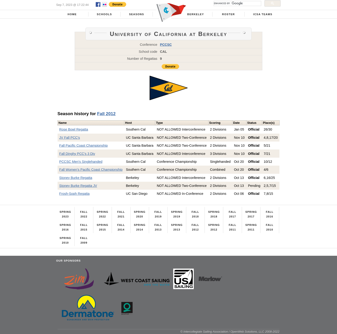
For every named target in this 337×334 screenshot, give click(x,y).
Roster (228, 14)
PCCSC (166, 44)
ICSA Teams (262, 14)
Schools (104, 14)
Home (72, 14)
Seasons (136, 14)
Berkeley (195, 14)
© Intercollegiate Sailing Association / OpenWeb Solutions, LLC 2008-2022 (229, 331)
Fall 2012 (106, 113)
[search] (237, 3)
